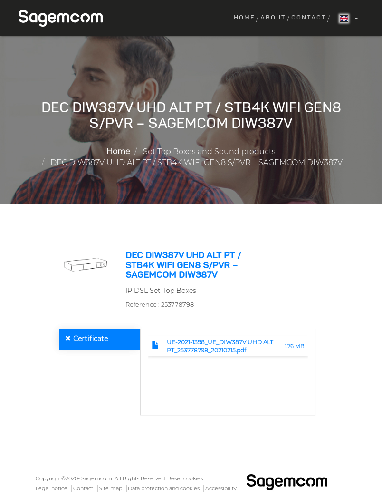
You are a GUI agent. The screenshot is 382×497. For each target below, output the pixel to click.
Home (244, 18)
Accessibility (221, 488)
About (273, 18)
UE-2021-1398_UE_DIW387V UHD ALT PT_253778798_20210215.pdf (220, 346)
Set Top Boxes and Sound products (209, 151)
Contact (308, 18)
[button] (85, 264)
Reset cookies (185, 478)
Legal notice (51, 488)
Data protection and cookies (164, 488)
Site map (110, 488)
